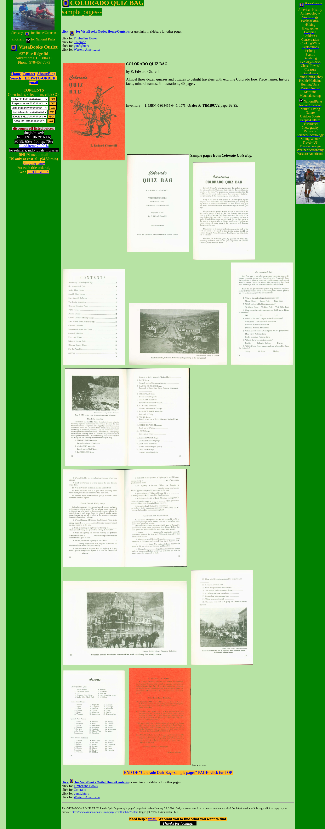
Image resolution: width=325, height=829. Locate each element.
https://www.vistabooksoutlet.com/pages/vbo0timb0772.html (105, 811)
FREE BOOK (38, 172)
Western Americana (86, 49)
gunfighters (81, 46)
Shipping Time (34, 163)
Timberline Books (85, 38)
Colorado (80, 42)
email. (153, 819)
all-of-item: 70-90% (34, 146)
